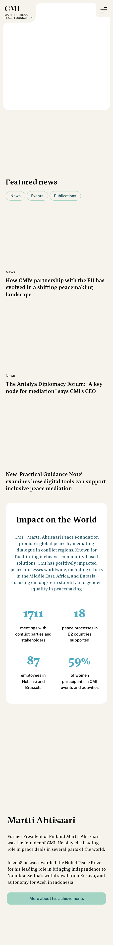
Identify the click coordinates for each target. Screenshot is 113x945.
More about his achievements (56, 898)
